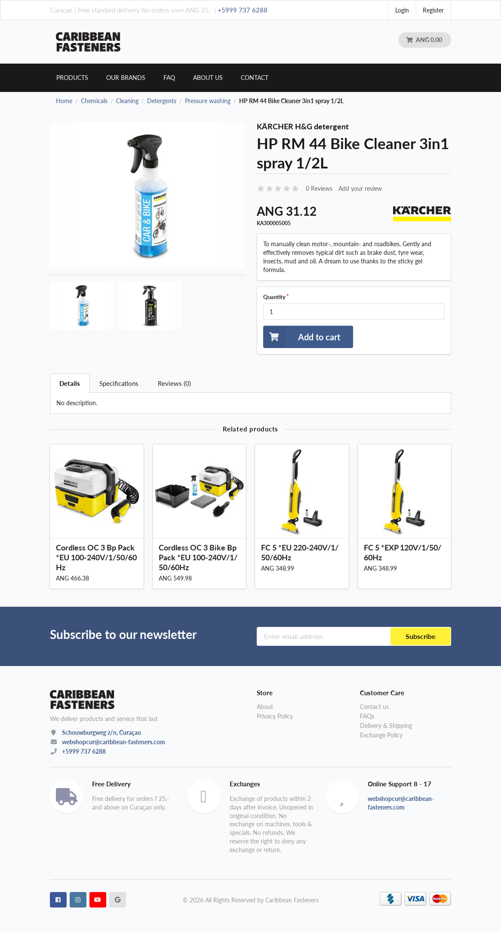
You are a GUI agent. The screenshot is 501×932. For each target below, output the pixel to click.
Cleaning (127, 101)
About (265, 706)
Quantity (274, 296)
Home (64, 101)
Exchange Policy (381, 735)
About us (208, 77)
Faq (169, 77)
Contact (254, 77)
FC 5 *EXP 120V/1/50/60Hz (402, 552)
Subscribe (421, 636)
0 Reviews (319, 188)
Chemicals (94, 101)
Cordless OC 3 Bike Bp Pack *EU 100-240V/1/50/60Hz (198, 557)
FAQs (367, 716)
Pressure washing (208, 101)
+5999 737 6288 (242, 10)
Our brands (125, 77)
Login (402, 10)
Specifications (118, 383)
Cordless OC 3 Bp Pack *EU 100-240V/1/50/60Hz (96, 557)
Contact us (374, 706)
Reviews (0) (174, 383)
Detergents (161, 101)
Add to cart (301, 337)
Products (72, 77)
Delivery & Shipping (386, 725)
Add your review (360, 188)
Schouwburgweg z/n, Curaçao (101, 732)
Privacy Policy (275, 716)
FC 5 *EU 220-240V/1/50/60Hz (299, 552)
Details (69, 383)
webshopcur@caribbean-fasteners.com (113, 742)
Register (433, 10)
